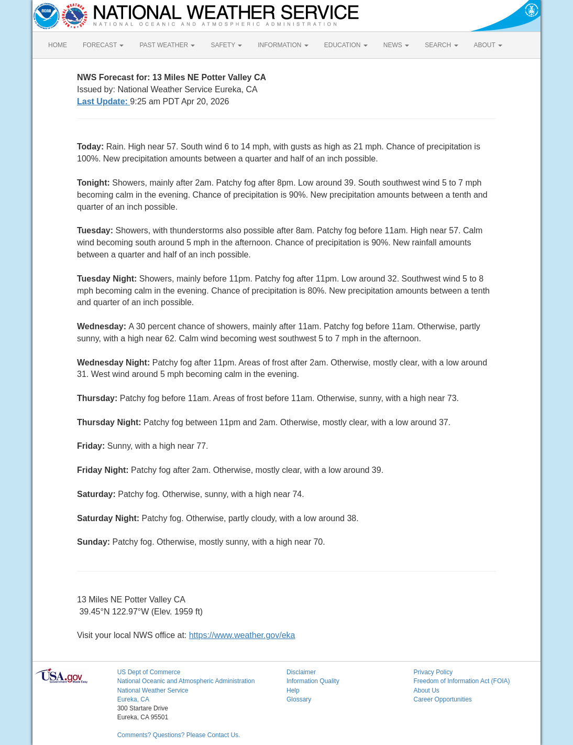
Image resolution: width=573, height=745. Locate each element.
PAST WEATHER (167, 45)
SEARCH (441, 45)
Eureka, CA (133, 699)
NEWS (396, 45)
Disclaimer (301, 672)
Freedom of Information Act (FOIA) (461, 681)
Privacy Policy (433, 672)
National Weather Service (153, 690)
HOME (57, 45)
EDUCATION (346, 45)
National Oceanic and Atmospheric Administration (186, 681)
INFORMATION (283, 45)
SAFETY (226, 45)
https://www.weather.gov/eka (242, 635)
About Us (426, 690)
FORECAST (103, 45)
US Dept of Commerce (149, 672)
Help (293, 690)
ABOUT (488, 45)
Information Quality (312, 681)
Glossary (298, 699)
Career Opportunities (442, 699)
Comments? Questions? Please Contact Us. (178, 735)
